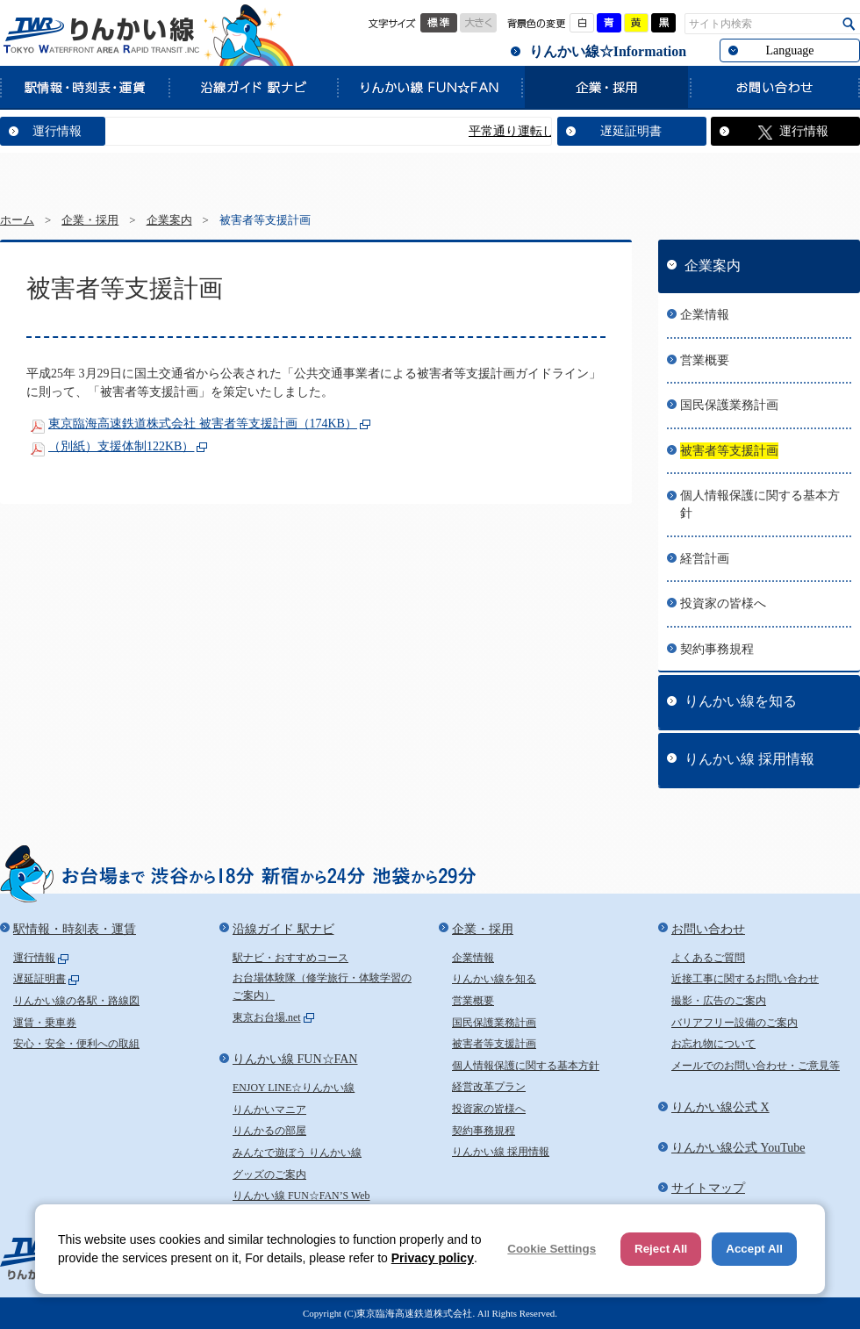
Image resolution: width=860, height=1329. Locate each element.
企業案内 (169, 220)
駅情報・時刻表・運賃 (84, 87)
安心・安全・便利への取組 (76, 1044)
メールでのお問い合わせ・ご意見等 (755, 1066)
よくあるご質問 (708, 958)
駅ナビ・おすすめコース (290, 958)
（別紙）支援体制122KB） (121, 446)
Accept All (754, 1248)
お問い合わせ (775, 87)
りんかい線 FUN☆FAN (429, 87)
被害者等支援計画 (729, 450)
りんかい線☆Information (607, 51)
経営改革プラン (489, 1087)
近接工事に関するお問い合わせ (745, 979)
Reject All (660, 1248)
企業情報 (704, 314)
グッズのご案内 (269, 1174)
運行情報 (57, 131)
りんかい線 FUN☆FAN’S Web (301, 1195)
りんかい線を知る (740, 700)
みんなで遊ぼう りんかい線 (297, 1152)
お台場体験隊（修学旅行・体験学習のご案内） (322, 987)
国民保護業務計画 (729, 405)
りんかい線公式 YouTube (738, 1147)
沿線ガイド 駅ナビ (252, 87)
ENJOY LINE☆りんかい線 (294, 1087)
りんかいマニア (269, 1109)
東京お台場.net (267, 1017)
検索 (849, 24)
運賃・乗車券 (44, 1023)
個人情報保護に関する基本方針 (760, 504)
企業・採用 (605, 87)
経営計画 (704, 558)
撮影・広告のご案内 (718, 1001)
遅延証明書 (631, 131)
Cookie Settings (551, 1248)
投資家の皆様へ (723, 603)
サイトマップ (708, 1188)
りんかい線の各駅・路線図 (76, 1001)
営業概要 (704, 360)
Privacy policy (432, 1258)
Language (789, 50)
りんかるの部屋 (269, 1130)
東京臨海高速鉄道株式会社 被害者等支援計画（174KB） (202, 423)
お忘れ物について (713, 1044)
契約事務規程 (717, 649)
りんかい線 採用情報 (749, 758)
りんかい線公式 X (720, 1107)
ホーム (17, 220)
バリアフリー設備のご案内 (734, 1023)
